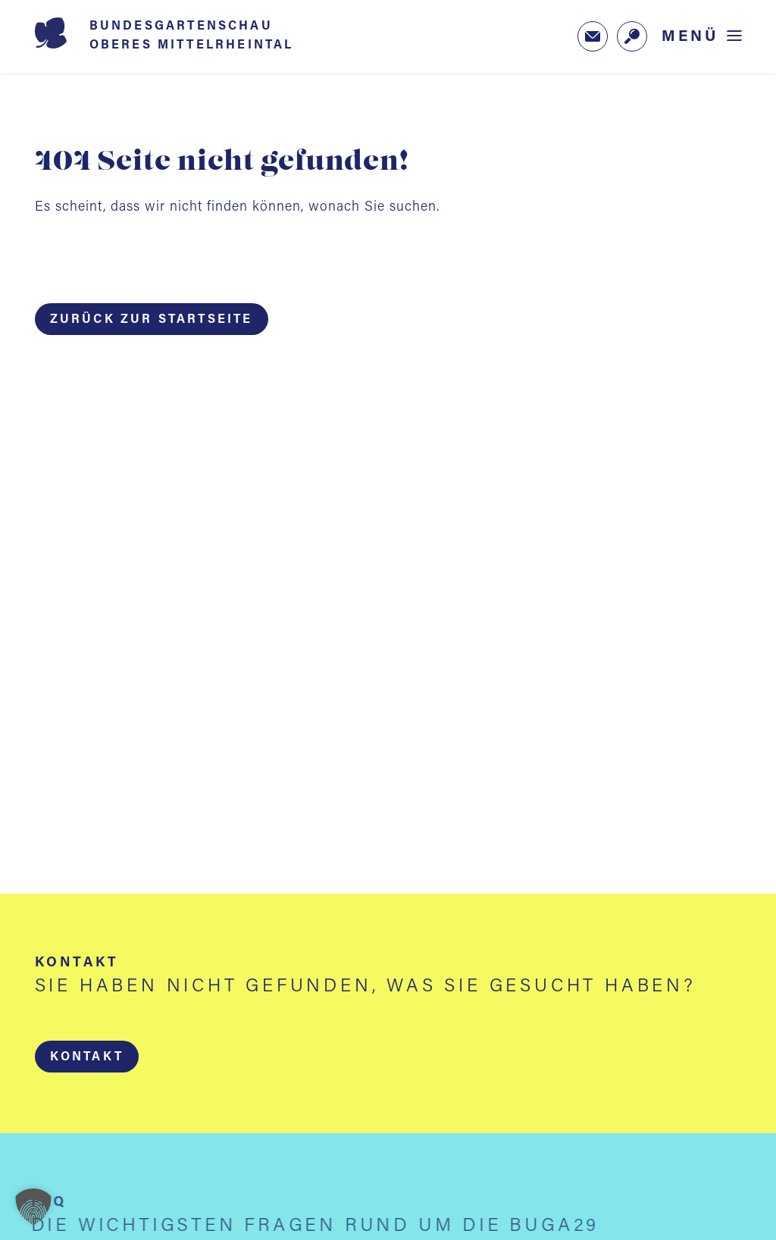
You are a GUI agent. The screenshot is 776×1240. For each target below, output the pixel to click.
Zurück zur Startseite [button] (151, 320)
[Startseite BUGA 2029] (186, 36)
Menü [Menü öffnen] (690, 37)
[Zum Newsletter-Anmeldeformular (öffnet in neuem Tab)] (592, 36)
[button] (86, 1056)
